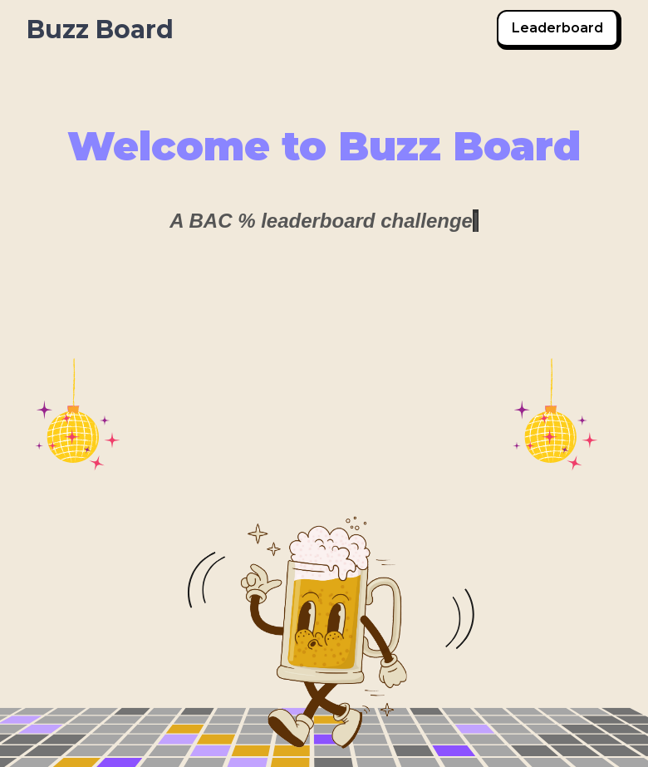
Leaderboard (557, 28)
